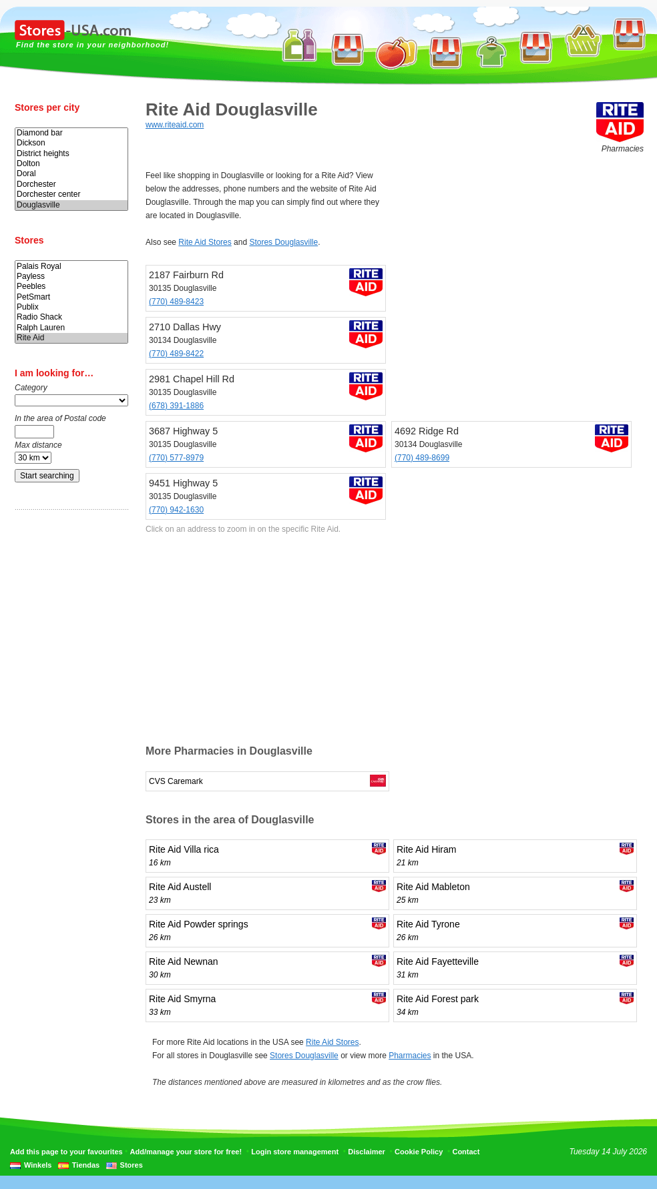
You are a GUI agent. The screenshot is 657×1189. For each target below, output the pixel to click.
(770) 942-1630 (176, 509)
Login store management (295, 1152)
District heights (71, 154)
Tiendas (85, 1165)
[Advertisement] (68, 729)
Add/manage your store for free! (186, 1152)
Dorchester (71, 184)
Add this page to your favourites (66, 1152)
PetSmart (71, 297)
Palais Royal (71, 267)
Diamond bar (71, 133)
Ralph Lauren (71, 328)
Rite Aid (71, 338)
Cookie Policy (419, 1152)
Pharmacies (410, 1055)
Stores (131, 1165)
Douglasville (71, 205)
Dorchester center (71, 194)
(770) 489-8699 (422, 457)
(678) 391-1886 (176, 405)
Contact (465, 1152)
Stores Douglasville (283, 242)
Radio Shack (71, 317)
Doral (71, 174)
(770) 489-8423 (176, 301)
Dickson (71, 143)
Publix (71, 307)
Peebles (71, 287)
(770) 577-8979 (176, 457)
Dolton (71, 164)
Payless (71, 277)
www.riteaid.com (175, 124)
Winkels (37, 1165)
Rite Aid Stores (204, 242)
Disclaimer (366, 1152)
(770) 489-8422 (176, 353)
